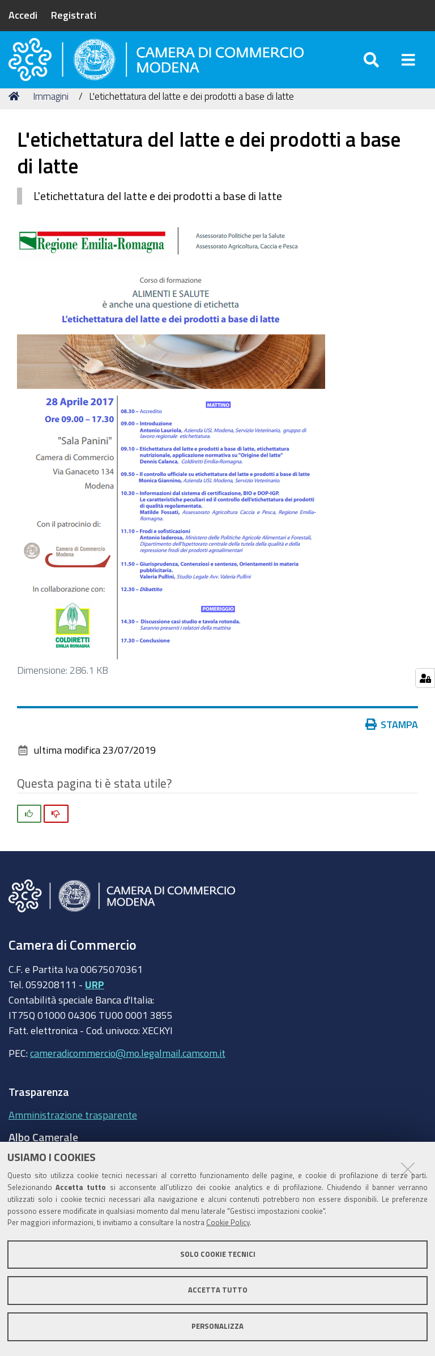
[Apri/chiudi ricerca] (371, 67)
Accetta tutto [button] (218, 1290)
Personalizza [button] (217, 1326)
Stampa (392, 743)
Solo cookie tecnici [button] (217, 1254)
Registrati (73, 15)
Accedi (22, 15)
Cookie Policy (228, 1222)
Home (15, 115)
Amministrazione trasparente (72, 1133)
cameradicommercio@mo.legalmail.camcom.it (127, 1071)
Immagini (51, 115)
